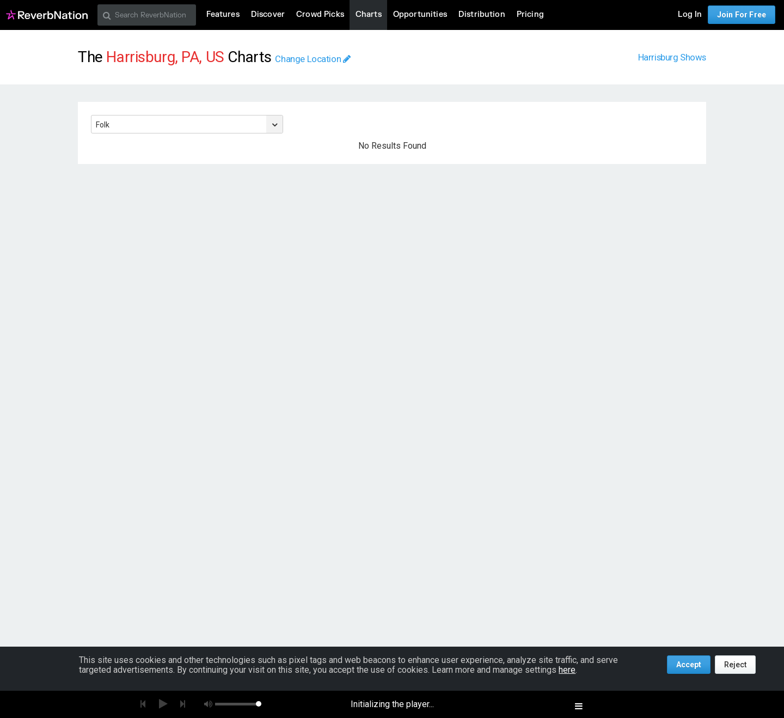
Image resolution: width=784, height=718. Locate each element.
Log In (690, 14)
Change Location (312, 58)
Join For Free (741, 14)
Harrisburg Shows (672, 57)
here (567, 670)
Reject (735, 664)
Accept (688, 664)
